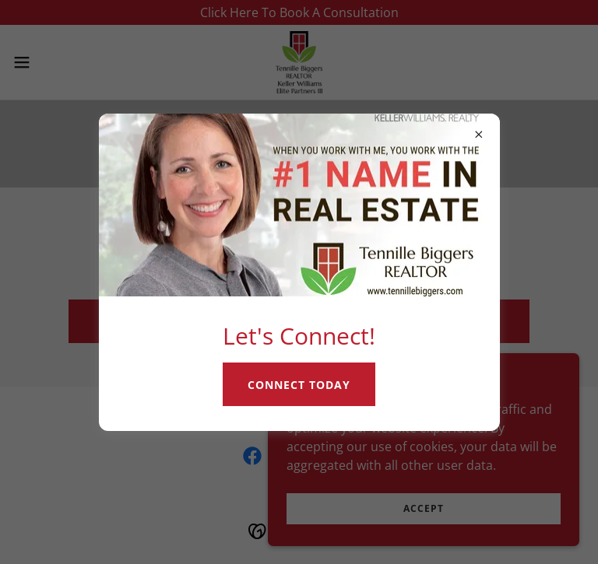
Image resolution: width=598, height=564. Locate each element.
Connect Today (299, 384)
